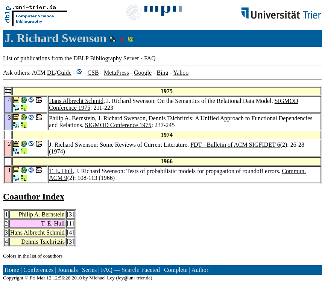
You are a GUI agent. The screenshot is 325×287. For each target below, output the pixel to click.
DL (51, 72)
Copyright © (16, 278)
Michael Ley (102, 278)
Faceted (150, 270)
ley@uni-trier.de (134, 278)
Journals (67, 270)
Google (143, 72)
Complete (175, 270)
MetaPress (116, 72)
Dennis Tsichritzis (170, 118)
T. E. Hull (61, 171)
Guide (64, 72)
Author (199, 270)
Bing (162, 72)
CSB (93, 72)
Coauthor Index (33, 196)
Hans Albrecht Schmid (76, 101)
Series (89, 270)
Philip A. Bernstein (72, 118)
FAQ (150, 58)
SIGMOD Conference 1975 (118, 125)
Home (12, 270)
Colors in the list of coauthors (32, 256)
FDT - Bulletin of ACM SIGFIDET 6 (235, 144)
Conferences (38, 270)
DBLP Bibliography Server (106, 58)
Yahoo (180, 72)
